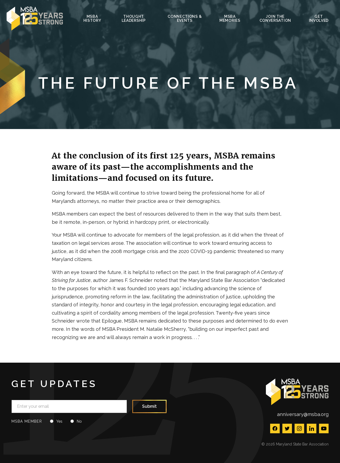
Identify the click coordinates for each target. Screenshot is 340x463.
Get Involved (319, 18)
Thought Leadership (134, 18)
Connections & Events (185, 18)
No (79, 421)
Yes (59, 421)
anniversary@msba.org (303, 414)
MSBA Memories (229, 18)
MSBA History (92, 18)
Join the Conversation (275, 18)
